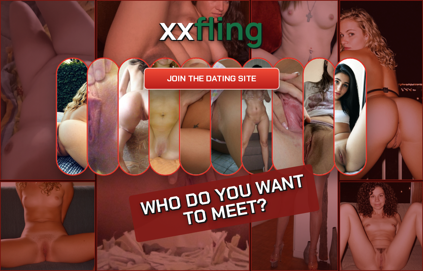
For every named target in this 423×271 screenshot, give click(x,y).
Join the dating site (211, 78)
